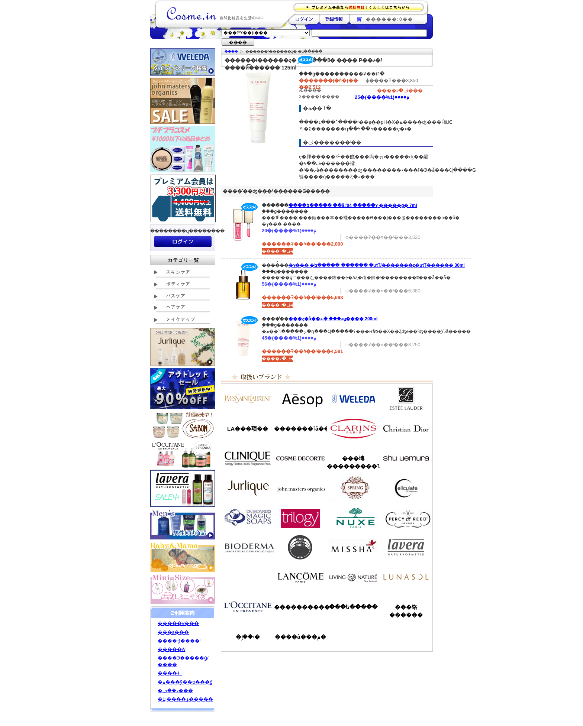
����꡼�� (247, 488)
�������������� (247, 399)
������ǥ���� (300, 458)
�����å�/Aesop (300, 399)
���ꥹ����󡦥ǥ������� (406, 428)
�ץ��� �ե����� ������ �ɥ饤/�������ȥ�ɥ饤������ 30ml (377, 265)
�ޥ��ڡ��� (175, 690)
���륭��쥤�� (406, 488)
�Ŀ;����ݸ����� (185, 699)
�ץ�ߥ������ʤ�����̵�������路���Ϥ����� (361, 7)
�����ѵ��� (178, 623)
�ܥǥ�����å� (300, 547)
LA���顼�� (247, 428)
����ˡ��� (247, 458)
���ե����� (353, 607)
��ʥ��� (406, 577)
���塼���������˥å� (353, 462)
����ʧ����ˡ (179, 641)
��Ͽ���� (334, 19)
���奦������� (406, 458)
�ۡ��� (231, 51)
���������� (247, 607)
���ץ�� (353, 488)
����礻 (170, 673)
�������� (304, 19)
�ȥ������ (300, 517)
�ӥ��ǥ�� (247, 547)
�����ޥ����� (300, 488)
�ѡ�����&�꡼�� (406, 517)
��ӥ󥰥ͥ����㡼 (353, 577)
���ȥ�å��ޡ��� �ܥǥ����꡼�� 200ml (333, 318)
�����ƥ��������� (406, 399)
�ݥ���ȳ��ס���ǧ (185, 682)
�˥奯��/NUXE (353, 517)
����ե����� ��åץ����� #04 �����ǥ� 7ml (353, 205)
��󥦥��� (247, 577)
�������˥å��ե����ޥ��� (300, 428)
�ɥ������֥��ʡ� (247, 517)
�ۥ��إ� (248, 636)
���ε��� (173, 632)
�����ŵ (171, 649)
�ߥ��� (353, 547)
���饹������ (406, 611)
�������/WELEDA (353, 399)
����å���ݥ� (300, 636)
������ (353, 428)
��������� (406, 547)
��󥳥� (300, 577)
